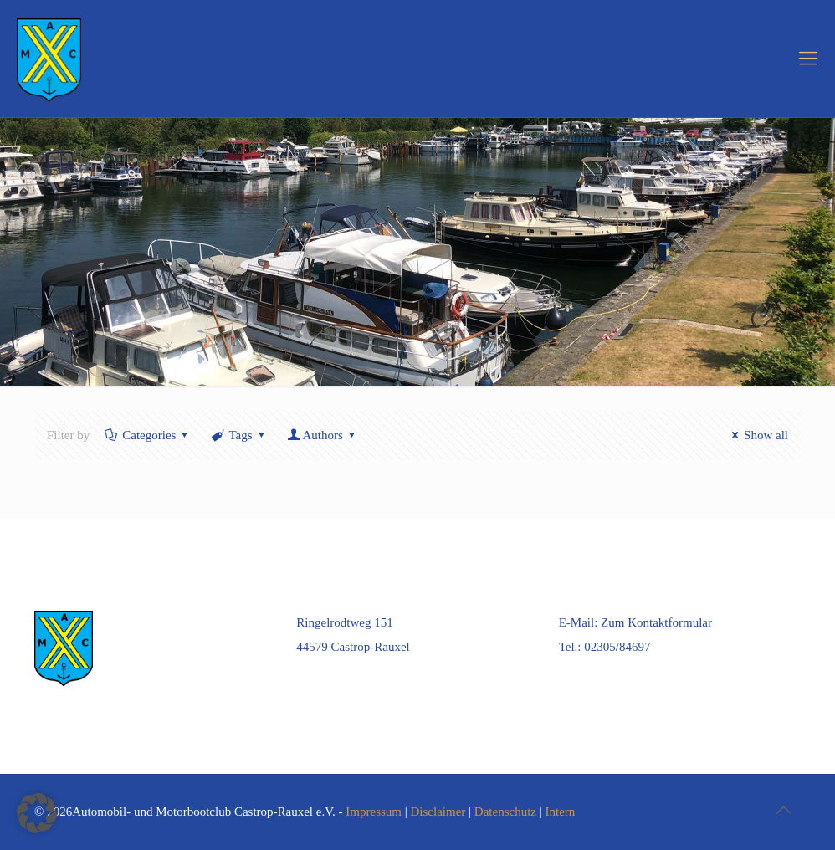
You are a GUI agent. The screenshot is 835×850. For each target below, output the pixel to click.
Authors (323, 435)
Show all (757, 435)
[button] (37, 813)
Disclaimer (438, 811)
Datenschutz (505, 811)
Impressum (374, 811)
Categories (147, 435)
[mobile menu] (808, 58)
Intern (561, 811)
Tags (238, 435)
